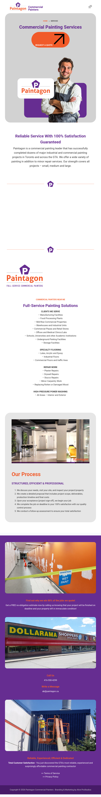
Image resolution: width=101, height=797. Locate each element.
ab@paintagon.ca (50, 691)
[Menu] (90, 6)
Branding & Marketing (64, 790)
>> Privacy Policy (50, 776)
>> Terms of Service (50, 773)
